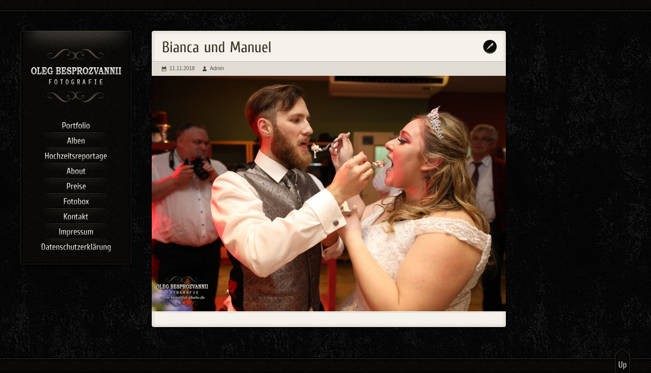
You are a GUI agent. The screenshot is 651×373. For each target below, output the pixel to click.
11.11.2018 (182, 68)
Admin (217, 68)
